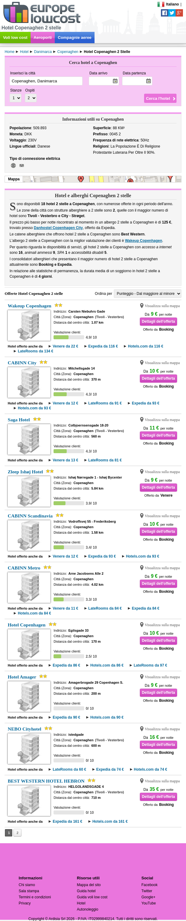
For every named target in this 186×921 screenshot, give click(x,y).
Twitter (146, 891)
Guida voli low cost (92, 897)
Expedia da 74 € (110, 769)
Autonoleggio (87, 909)
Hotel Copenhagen (26, 624)
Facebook (149, 885)
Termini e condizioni (35, 897)
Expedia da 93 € (145, 403)
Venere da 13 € (65, 460)
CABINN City (22, 362)
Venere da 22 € (65, 346)
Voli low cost (15, 37)
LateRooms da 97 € (150, 665)
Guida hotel (86, 891)
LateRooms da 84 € (105, 608)
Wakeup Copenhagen (143, 241)
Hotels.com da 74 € (150, 769)
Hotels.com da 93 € (34, 408)
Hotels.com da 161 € (110, 821)
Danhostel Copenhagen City (58, 228)
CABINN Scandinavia (30, 515)
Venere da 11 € (65, 608)
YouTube (148, 903)
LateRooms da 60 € (69, 769)
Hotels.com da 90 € (107, 717)
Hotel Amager (22, 676)
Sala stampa (29, 891)
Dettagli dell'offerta (158, 321)
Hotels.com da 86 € (107, 665)
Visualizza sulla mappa (162, 306)
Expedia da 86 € (66, 665)
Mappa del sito (89, 885)
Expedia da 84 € (145, 608)
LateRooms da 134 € (35, 351)
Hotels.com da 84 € (34, 613)
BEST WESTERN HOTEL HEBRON (46, 781)
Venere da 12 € (65, 403)
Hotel (81, 903)
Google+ (148, 897)
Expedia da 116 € (103, 346)
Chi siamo (27, 885)
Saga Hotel (19, 419)
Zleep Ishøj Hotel (25, 471)
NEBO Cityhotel (24, 728)
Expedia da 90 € (66, 717)
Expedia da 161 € (67, 821)
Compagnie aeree (74, 37)
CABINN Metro (24, 567)
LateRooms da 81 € (105, 460)
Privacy (25, 903)
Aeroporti (43, 37)
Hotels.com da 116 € (145, 346)
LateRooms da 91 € (105, 403)
